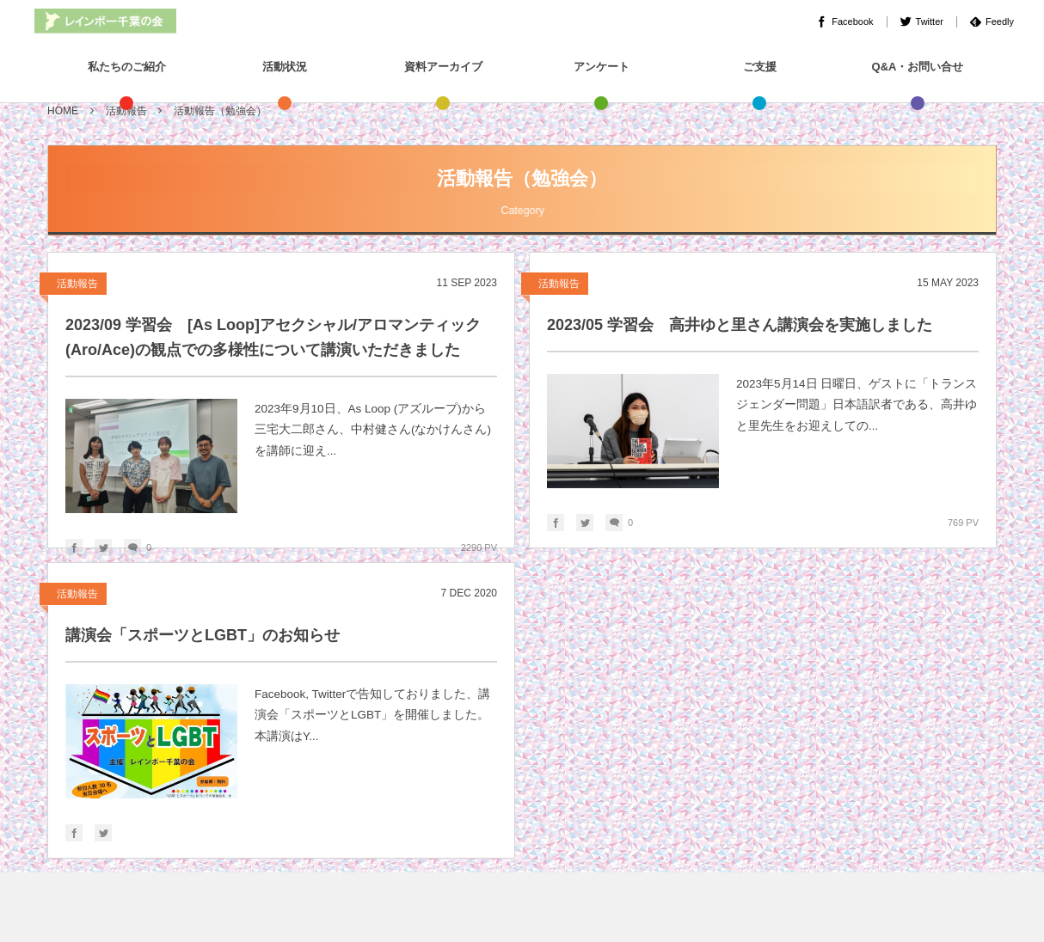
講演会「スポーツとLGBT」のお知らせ (202, 635)
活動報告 (77, 284)
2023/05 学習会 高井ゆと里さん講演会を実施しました (739, 324)
